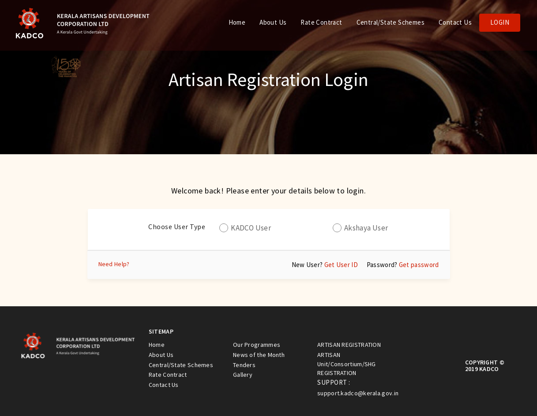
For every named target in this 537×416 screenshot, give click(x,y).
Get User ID (341, 264)
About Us (272, 22)
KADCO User (251, 228)
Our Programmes (256, 345)
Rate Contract (321, 22)
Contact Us (455, 22)
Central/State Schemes (390, 22)
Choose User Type (176, 226)
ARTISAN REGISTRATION (349, 345)
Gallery (242, 375)
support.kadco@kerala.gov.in (357, 393)
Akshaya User (366, 228)
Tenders (244, 365)
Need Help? (114, 264)
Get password (419, 264)
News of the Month (259, 355)
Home (237, 22)
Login (499, 22)
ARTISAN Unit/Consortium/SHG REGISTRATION (346, 364)
